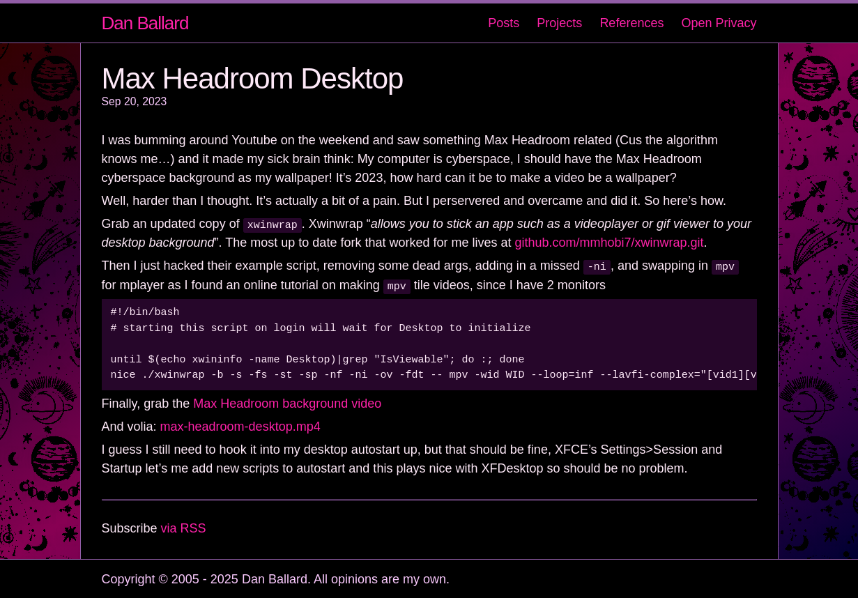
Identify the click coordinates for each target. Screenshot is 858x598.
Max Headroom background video (287, 402)
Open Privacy (718, 23)
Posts (503, 23)
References (631, 23)
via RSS (183, 527)
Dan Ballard (145, 23)
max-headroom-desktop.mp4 (240, 425)
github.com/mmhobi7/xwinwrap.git (608, 243)
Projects (559, 23)
